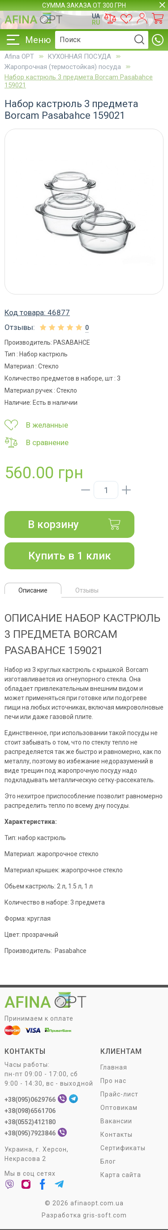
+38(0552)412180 (30, 1122)
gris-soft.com (105, 1215)
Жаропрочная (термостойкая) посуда (62, 67)
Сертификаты (123, 1148)
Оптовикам (119, 1107)
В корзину (74, 524)
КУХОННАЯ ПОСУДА (79, 56)
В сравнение (36, 442)
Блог (108, 1161)
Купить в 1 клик (69, 556)
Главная (113, 1067)
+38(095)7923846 (30, 1133)
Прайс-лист (119, 1094)
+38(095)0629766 (30, 1099)
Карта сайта (120, 1174)
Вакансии (116, 1121)
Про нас (113, 1080)
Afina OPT (19, 56)
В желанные (36, 425)
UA (96, 16)
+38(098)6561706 (30, 1110)
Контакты (116, 1134)
